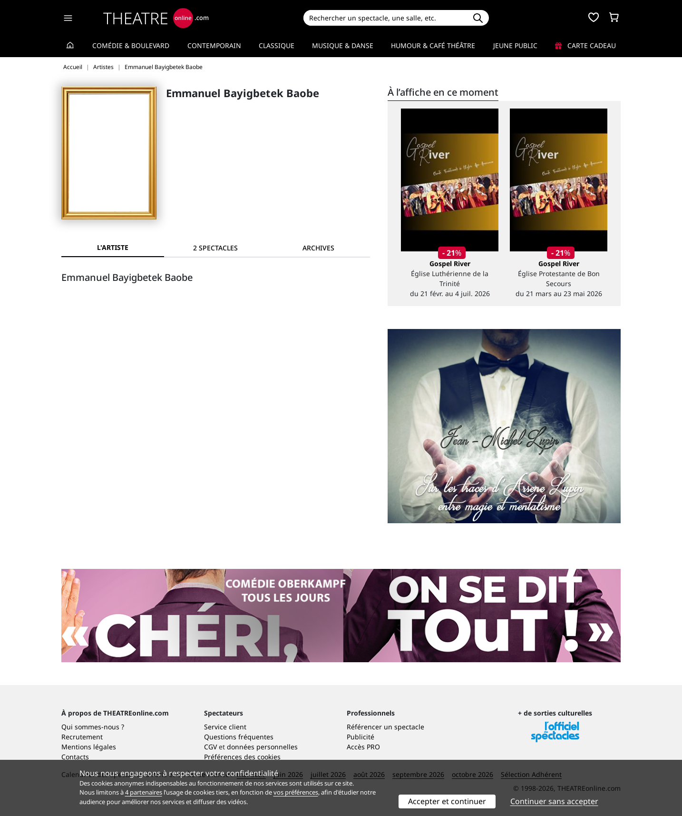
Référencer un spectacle (385, 726)
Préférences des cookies (242, 756)
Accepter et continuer (447, 801)
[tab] (215, 248)
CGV (210, 746)
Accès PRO (363, 746)
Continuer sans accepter (554, 801)
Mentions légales (88, 746)
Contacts (75, 756)
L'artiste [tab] (112, 247)
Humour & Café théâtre (433, 45)
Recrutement (82, 736)
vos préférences (295, 792)
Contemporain (214, 45)
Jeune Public (515, 45)
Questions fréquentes (238, 736)
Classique (276, 45)
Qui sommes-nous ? (92, 726)
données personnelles (262, 746)
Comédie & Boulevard (130, 45)
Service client (225, 726)
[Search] (385, 18)
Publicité (360, 736)
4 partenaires (143, 792)
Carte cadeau (585, 45)
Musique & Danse (342, 45)
